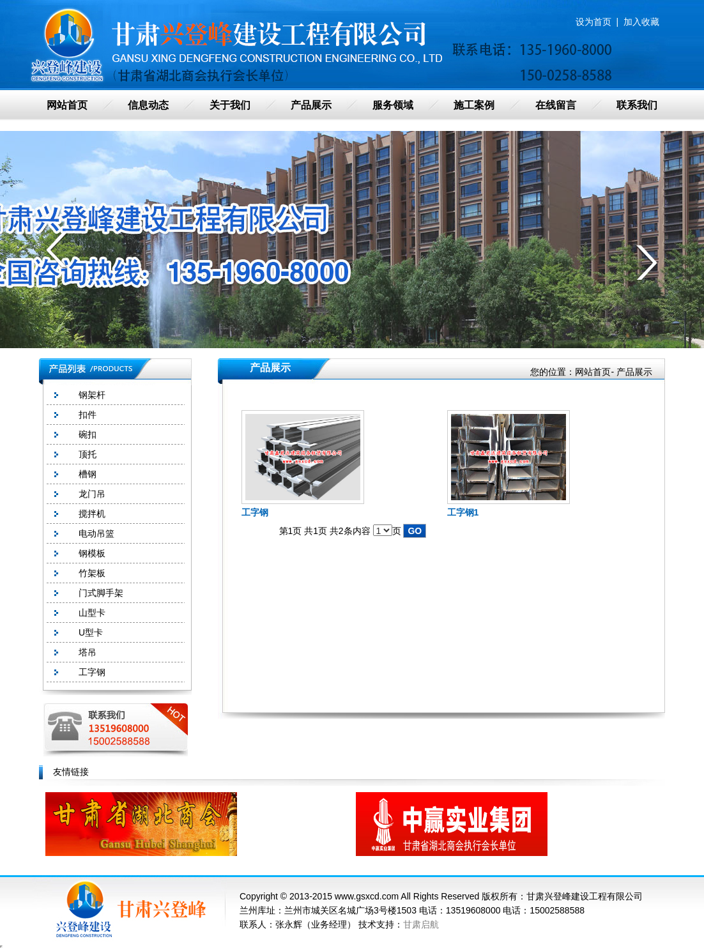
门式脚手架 (101, 593)
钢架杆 (92, 395)
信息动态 (148, 105)
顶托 (87, 454)
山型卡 (92, 613)
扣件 (87, 414)
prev (57, 250)
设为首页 (593, 22)
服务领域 (392, 105)
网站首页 (67, 105)
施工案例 (474, 105)
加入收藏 (641, 22)
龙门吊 (92, 494)
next (647, 262)
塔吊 (87, 652)
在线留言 (555, 105)
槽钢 (87, 474)
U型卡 (91, 632)
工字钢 (92, 672)
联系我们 (636, 105)
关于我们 (230, 105)
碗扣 (87, 434)
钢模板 (92, 553)
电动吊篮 (96, 533)
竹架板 (92, 573)
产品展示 (311, 105)
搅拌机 (92, 513)
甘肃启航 (421, 924)
